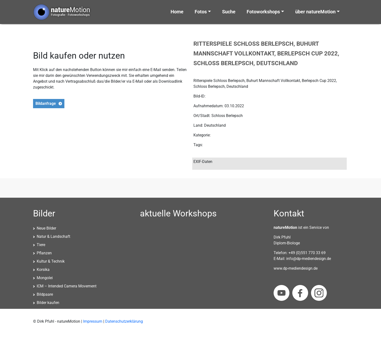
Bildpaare (45, 294)
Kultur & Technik (51, 261)
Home (177, 12)
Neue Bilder (46, 228)
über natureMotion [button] (315, 12)
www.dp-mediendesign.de (296, 268)
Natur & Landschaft (53, 236)
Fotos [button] (201, 12)
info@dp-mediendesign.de (308, 258)
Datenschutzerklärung (124, 321)
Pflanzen (44, 253)
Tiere (41, 244)
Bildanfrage (45, 103)
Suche (228, 12)
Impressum (92, 321)
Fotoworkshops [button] (263, 12)
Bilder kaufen (48, 302)
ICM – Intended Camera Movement (66, 286)
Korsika (43, 269)
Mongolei (45, 278)
